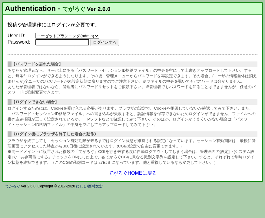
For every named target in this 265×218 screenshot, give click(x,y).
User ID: (16, 35)
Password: (19, 42)
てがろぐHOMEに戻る (132, 173)
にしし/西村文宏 (89, 186)
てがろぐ (73, 9)
